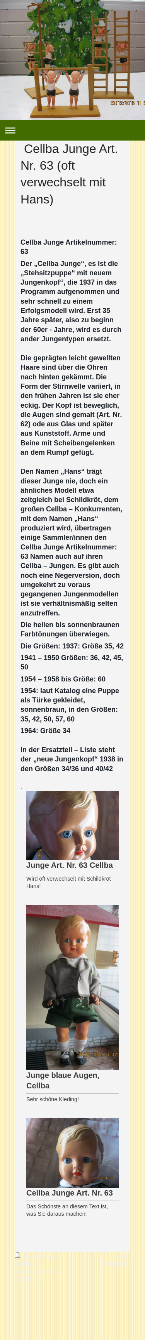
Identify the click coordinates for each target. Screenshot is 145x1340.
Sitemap (24, 1263)
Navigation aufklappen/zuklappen (72, 130)
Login (123, 1256)
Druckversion (35, 1256)
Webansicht (116, 1263)
